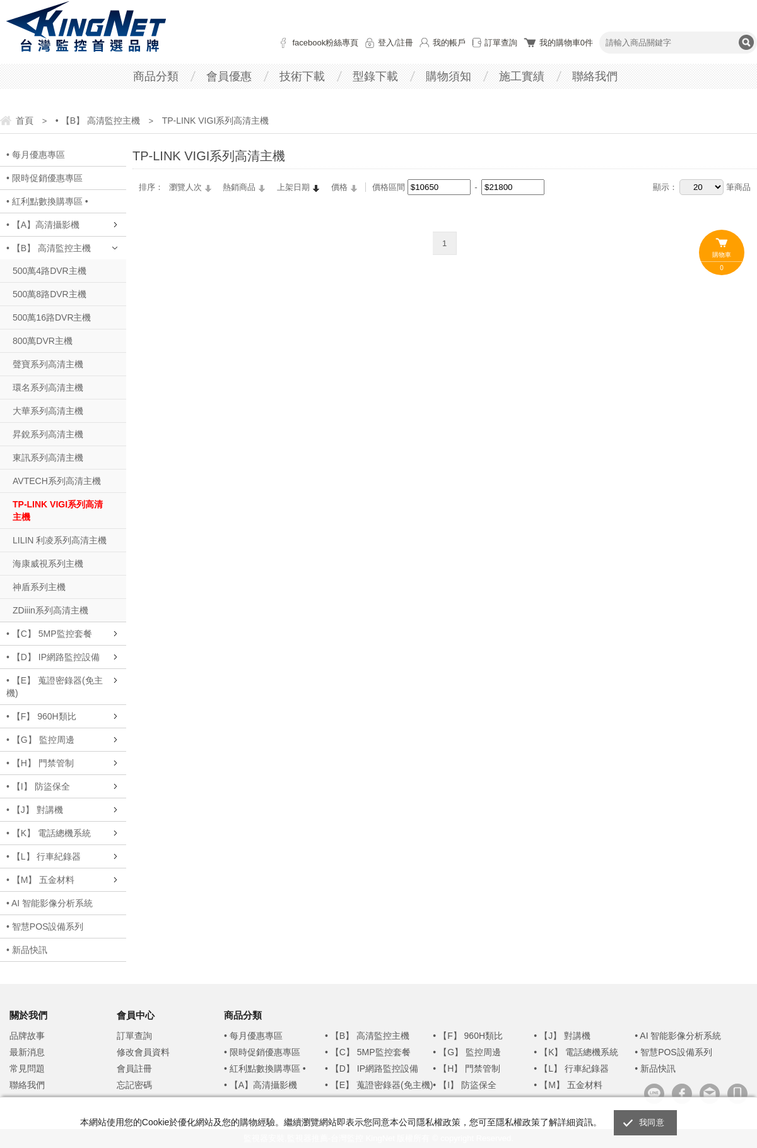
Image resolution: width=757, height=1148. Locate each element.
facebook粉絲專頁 (325, 42)
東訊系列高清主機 (48, 458)
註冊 (405, 42)
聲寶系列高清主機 (48, 364)
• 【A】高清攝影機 (42, 225)
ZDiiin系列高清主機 (50, 610)
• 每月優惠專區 (35, 155)
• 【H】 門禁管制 (40, 763)
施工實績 (521, 76)
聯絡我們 (595, 76)
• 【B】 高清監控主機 (48, 248)
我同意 (651, 1122)
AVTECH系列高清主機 (57, 481)
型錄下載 (375, 76)
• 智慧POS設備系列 (44, 926)
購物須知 (448, 76)
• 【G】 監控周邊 (40, 740)
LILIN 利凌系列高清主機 (60, 540)
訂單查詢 (500, 42)
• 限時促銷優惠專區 (44, 178)
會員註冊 (134, 1068)
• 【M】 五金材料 (40, 880)
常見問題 (27, 1068)
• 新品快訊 (26, 950)
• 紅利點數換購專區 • (47, 201)
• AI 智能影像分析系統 (49, 903)
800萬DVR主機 (43, 341)
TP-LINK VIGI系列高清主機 (58, 510)
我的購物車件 (566, 42)
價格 (339, 187)
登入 (386, 42)
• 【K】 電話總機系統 (48, 833)
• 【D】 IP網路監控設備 (53, 657)
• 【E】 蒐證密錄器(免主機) (54, 686)
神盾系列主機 (39, 587)
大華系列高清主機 (48, 411)
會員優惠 (229, 76)
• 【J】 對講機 (34, 810)
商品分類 (156, 76)
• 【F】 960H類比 (41, 716)
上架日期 (293, 187)
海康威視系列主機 (48, 564)
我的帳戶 (449, 42)
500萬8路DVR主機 (49, 294)
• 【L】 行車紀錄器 (43, 856)
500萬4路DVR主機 (49, 271)
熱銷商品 (239, 187)
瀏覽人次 (185, 187)
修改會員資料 (143, 1052)
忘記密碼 (134, 1085)
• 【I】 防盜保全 (38, 786)
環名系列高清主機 (48, 387)
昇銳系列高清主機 (48, 434)
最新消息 (27, 1052)
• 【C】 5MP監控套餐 (49, 634)
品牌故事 (27, 1036)
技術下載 (302, 76)
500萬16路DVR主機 (52, 317)
